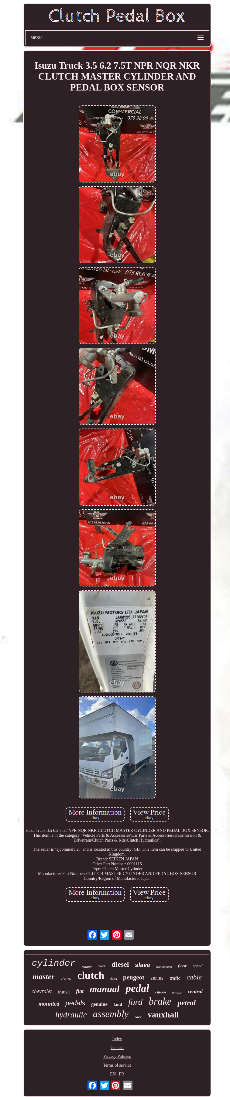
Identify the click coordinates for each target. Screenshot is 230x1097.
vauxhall (163, 1014)
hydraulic (71, 1014)
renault (86, 967)
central (195, 991)
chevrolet (42, 991)
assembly (111, 1013)
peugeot (133, 977)
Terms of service (117, 1065)
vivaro (65, 978)
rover (101, 966)
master (43, 976)
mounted (49, 1003)
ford (135, 1002)
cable (194, 977)
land (118, 1004)
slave (142, 965)
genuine (99, 1004)
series (156, 978)
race (138, 1017)
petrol (186, 1003)
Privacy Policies (117, 1056)
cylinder (53, 963)
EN (113, 1074)
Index (117, 1039)
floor (182, 965)
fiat (80, 991)
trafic (175, 978)
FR (121, 1074)
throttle (177, 993)
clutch (91, 975)
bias (113, 978)
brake (160, 1001)
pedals (75, 1003)
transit (64, 991)
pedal (137, 988)
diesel (120, 964)
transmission (164, 967)
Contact (117, 1047)
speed (198, 966)
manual (104, 989)
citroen (160, 992)
